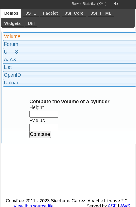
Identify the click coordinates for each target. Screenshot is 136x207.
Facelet (50, 13)
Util (31, 23)
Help (116, 4)
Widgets (12, 23)
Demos (11, 13)
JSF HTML (101, 13)
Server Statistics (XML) (89, 4)
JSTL (31, 13)
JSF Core (74, 13)
